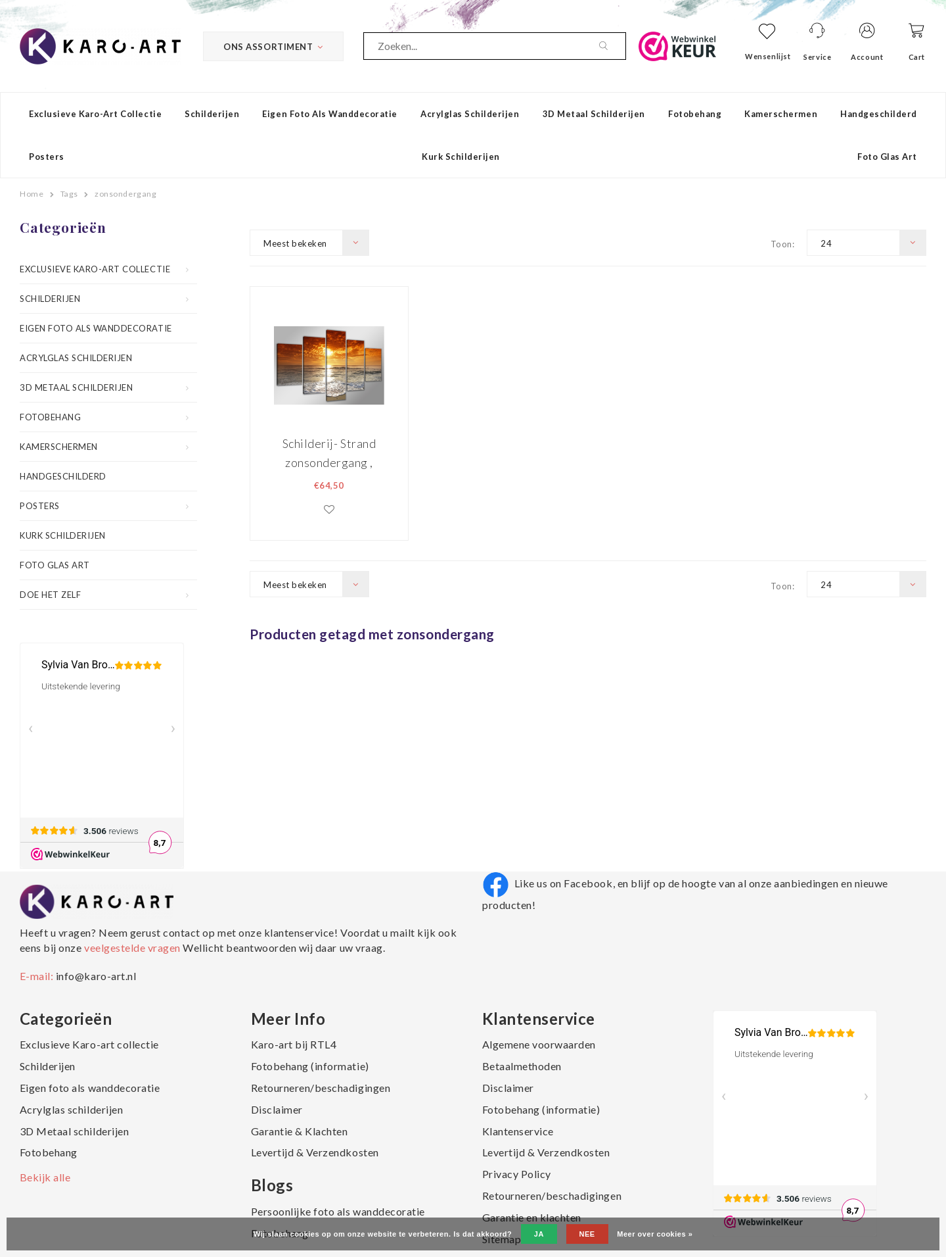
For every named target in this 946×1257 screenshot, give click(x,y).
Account (867, 57)
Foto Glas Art (887, 156)
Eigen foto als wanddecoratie (329, 114)
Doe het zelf (50, 594)
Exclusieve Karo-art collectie (95, 114)
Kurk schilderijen (461, 156)
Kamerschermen (780, 114)
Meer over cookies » (654, 1234)
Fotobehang (694, 114)
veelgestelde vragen (132, 947)
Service (817, 57)
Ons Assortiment (273, 46)
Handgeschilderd (878, 114)
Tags (69, 194)
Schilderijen (212, 114)
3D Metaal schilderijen (594, 114)
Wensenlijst (767, 56)
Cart (917, 57)
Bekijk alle (45, 1177)
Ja (539, 1234)
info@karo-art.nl (96, 976)
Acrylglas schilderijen (469, 114)
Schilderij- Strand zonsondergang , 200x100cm (329, 453)
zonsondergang (125, 194)
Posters (46, 156)
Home (31, 194)
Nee (587, 1234)
